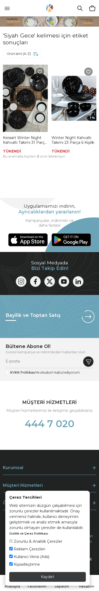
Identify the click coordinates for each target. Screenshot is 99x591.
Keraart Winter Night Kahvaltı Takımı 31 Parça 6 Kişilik (25, 140)
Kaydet (47, 576)
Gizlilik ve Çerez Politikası (28, 533)
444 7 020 (49, 424)
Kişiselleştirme (24, 564)
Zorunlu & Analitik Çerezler (35, 541)
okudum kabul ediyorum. (45, 372)
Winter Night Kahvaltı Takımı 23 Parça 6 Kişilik (72, 140)
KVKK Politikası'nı (24, 372)
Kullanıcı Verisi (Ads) (29, 556)
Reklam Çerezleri (27, 549)
